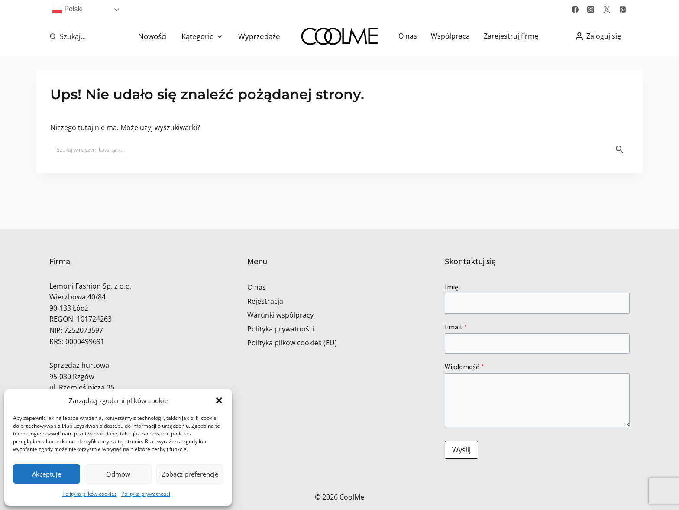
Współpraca (450, 36)
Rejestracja (265, 301)
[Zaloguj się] (598, 36)
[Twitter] (607, 9)
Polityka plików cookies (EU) (292, 343)
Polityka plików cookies (89, 493)
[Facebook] (575, 9)
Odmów (118, 474)
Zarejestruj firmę (511, 36)
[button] (219, 400)
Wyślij (461, 450)
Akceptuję (46, 474)
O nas (407, 36)
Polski (67, 9)
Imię (451, 287)
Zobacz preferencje (190, 474)
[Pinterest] (623, 9)
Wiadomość (464, 366)
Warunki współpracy (280, 315)
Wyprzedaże (259, 36)
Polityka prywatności (145, 493)
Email (456, 326)
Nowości (152, 36)
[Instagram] (591, 9)
